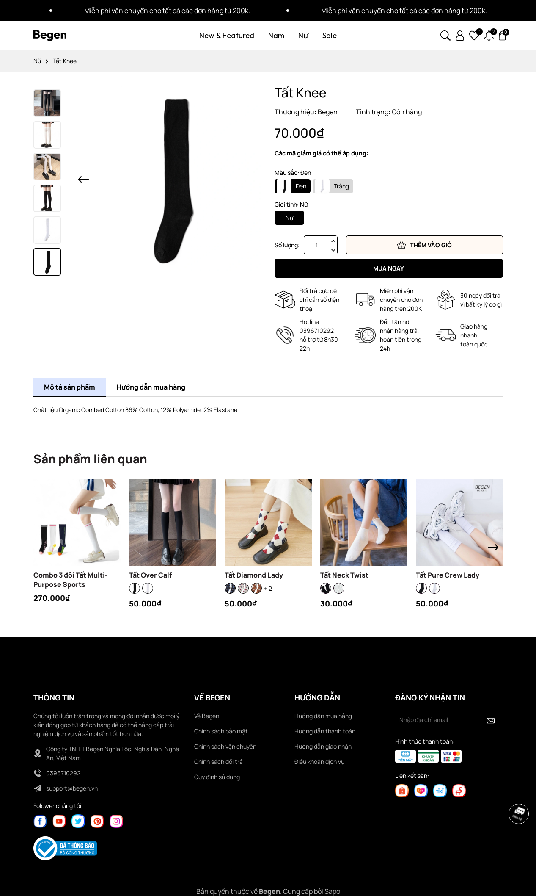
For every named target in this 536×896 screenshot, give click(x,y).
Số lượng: (287, 245)
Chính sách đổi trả (218, 762)
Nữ (303, 35)
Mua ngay (388, 268)
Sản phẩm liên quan (90, 459)
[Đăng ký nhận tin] (490, 719)
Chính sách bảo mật (221, 731)
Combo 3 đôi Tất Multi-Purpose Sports (70, 579)
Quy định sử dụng (217, 777)
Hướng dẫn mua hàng (323, 716)
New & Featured (226, 35)
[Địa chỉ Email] (449, 719)
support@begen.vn (72, 788)
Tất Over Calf (150, 575)
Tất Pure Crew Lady (447, 575)
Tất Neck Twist (344, 575)
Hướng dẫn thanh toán (324, 731)
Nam (276, 35)
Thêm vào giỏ (424, 245)
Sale (329, 35)
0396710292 (63, 773)
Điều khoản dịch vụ (319, 762)
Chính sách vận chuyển (225, 746)
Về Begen (206, 716)
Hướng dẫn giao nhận (323, 746)
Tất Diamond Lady (254, 575)
